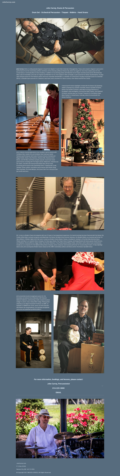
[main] (60, 10)
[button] (102, 386)
